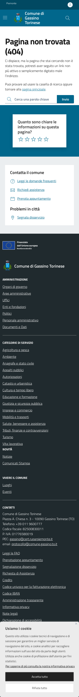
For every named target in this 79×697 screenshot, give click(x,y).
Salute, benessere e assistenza (24, 423)
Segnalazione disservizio (19, 566)
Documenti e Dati (15, 326)
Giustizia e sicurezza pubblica (22, 403)
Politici (7, 313)
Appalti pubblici (13, 369)
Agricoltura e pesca (16, 349)
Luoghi (7, 484)
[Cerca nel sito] (68, 18)
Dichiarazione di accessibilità (22, 620)
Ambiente (9, 356)
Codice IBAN (11, 593)
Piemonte (11, 3)
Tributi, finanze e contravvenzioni (25, 430)
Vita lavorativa (13, 443)
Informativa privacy (16, 606)
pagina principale (34, 89)
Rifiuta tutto (39, 688)
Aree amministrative (17, 293)
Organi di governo (15, 286)
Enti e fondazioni (14, 306)
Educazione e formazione (20, 396)
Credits (7, 579)
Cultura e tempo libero (18, 390)
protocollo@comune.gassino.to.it (34, 543)
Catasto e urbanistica (17, 383)
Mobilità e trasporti (16, 416)
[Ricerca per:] (31, 99)
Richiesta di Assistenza (19, 573)
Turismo (8, 436)
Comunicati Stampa (16, 463)
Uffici (6, 300)
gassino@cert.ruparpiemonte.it (31, 538)
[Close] (76, 624)
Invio (65, 99)
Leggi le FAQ (11, 553)
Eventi (7, 491)
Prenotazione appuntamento (23, 559)
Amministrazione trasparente (23, 600)
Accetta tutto (40, 676)
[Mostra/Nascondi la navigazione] (5, 17)
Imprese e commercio (17, 410)
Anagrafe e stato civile (18, 363)
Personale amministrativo (20, 320)
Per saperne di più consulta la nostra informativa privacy (40, 666)
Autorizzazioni (12, 376)
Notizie (7, 456)
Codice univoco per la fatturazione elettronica (34, 586)
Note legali (10, 613)
